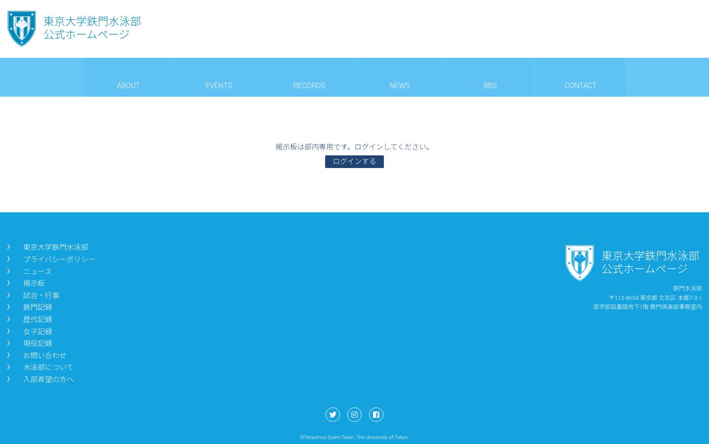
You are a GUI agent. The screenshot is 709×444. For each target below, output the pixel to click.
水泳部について (39, 367)
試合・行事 (32, 295)
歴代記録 (28, 319)
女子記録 (28, 331)
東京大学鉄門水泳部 (46, 247)
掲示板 (25, 283)
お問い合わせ (35, 355)
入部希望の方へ (39, 379)
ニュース (28, 271)
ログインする (354, 161)
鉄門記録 (28, 307)
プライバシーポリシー (50, 259)
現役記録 (28, 343)
